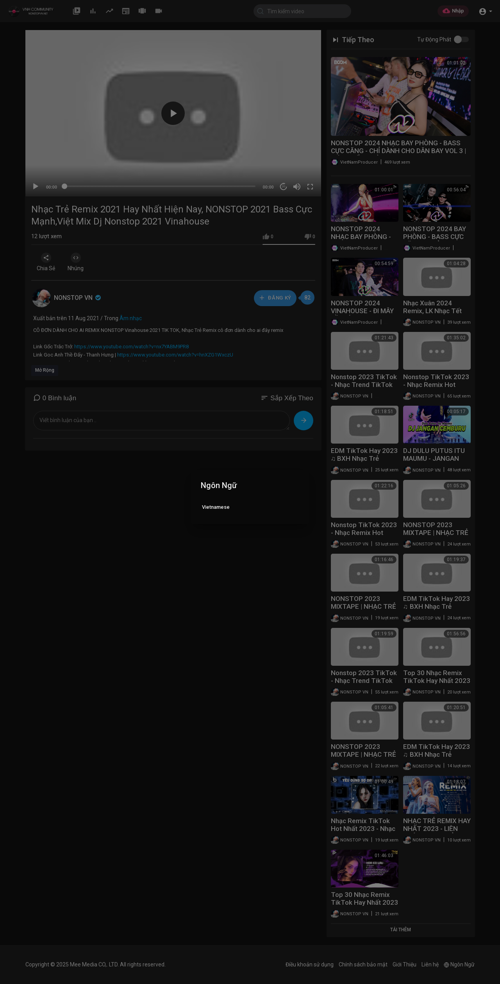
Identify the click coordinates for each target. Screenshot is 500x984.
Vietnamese (216, 507)
